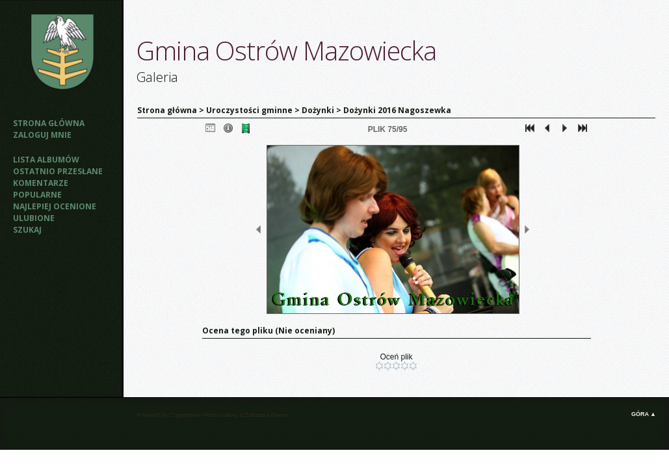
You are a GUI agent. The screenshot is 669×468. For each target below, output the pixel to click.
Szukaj (27, 229)
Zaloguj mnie (42, 134)
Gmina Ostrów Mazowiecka (286, 50)
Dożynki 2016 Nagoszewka (397, 110)
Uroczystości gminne (249, 110)
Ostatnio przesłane (58, 171)
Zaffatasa (257, 415)
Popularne (37, 194)
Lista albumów (46, 159)
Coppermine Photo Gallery (203, 415)
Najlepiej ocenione (54, 206)
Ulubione (34, 218)
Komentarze (40, 182)
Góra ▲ (643, 414)
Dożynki (318, 110)
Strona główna (49, 123)
